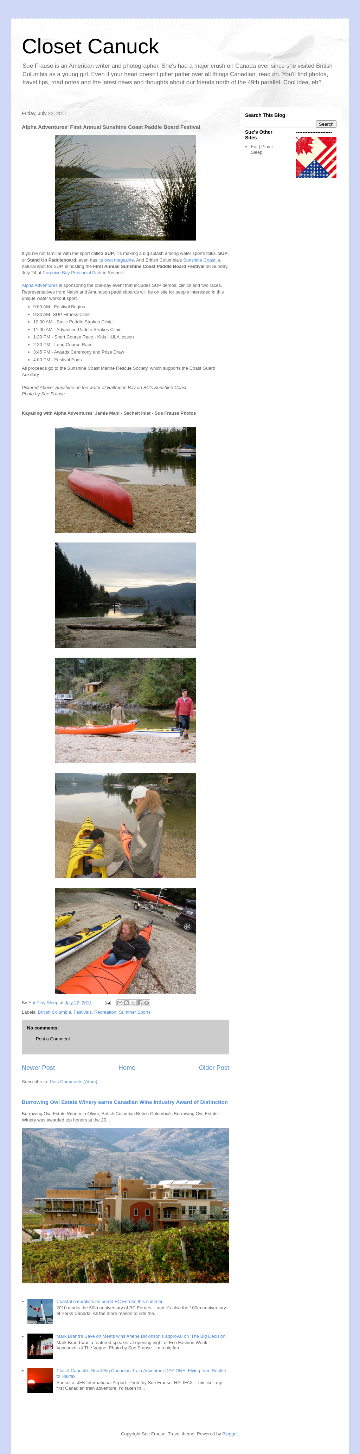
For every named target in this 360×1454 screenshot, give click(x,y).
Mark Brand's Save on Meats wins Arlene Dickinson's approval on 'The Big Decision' (141, 1336)
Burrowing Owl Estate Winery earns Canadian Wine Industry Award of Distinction (125, 1102)
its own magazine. (116, 260)
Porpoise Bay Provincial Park (72, 272)
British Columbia (54, 1012)
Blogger (230, 1433)
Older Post (214, 1067)
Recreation (105, 1012)
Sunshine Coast (199, 260)
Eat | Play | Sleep (261, 149)
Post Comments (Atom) (73, 1081)
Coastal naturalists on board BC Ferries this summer (109, 1301)
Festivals (82, 1012)
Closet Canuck (90, 46)
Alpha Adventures (40, 285)
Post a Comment (53, 1038)
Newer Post (38, 1067)
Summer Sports (134, 1012)
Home (127, 1067)
